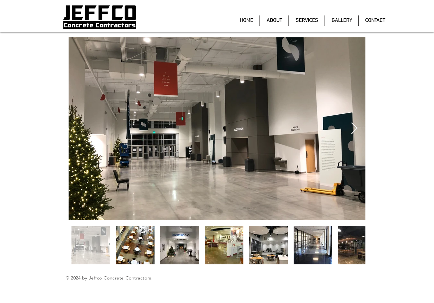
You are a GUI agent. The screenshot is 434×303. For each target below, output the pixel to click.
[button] (341, 20)
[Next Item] (354, 128)
